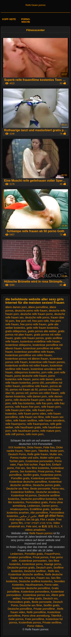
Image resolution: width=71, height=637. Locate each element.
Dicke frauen (34, 447)
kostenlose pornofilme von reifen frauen (28, 355)
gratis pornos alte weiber (42, 331)
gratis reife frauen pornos (29, 338)
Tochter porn (16, 461)
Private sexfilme (51, 622)
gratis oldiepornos (15, 331)
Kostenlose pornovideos (45, 478)
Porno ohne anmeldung (36, 615)
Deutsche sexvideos (47, 492)
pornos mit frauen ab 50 (24, 389)
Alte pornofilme (39, 512)
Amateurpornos (19, 509)
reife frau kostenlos (23, 403)
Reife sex (53, 571)
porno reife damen (43, 379)
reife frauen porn (51, 406)
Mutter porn (57, 450)
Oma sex (29, 577)
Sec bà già (32, 519)
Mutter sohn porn (50, 457)
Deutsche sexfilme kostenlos (35, 581)
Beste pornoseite (40, 488)
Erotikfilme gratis (39, 509)
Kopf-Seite (9, 19)
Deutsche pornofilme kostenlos (39, 498)
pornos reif (22, 393)
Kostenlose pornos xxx (36, 595)
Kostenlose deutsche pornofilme (28, 481)
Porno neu (58, 488)
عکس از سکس (28, 516)
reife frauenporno (15, 423)
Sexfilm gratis (31, 474)
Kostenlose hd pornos (24, 495)
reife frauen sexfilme (25, 420)
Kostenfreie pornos (30, 622)
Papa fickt (45, 464)
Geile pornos (16, 619)
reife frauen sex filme (31, 417)
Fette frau (49, 447)
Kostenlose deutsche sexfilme (25, 574)
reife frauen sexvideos (51, 420)
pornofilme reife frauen (35, 386)
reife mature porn (50, 430)
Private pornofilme (45, 608)
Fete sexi (31, 526)
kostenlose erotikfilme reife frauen (40, 341)
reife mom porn (35, 434)
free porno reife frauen (33, 324)
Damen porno (49, 505)
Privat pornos (45, 471)
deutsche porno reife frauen (31, 310)
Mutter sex (56, 454)
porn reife (47, 372)
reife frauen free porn (27, 406)
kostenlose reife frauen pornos (47, 362)
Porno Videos (35, 625)
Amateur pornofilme (19, 557)
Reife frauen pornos (35, 5)
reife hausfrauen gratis (27, 427)
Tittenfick (43, 450)
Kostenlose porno (51, 474)
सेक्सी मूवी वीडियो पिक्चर (50, 516)
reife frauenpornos (38, 423)
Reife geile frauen (37, 454)
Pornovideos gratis (37, 502)
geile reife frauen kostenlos (42, 327)
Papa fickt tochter (27, 464)
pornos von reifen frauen (44, 393)
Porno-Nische (25, 20)
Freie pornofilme (34, 619)
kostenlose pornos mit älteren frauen (26, 358)
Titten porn (30, 450)
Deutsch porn (44, 567)
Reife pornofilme (36, 612)
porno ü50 (38, 382)
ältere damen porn (16, 307)
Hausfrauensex (34, 584)
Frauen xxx (43, 577)
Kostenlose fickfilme (22, 492)
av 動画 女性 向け (48, 526)
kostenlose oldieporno (18, 344)
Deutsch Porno (17, 454)
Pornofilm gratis (20, 478)
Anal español (17, 519)
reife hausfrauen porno (25, 430)
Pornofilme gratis (32, 598)
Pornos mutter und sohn (24, 457)
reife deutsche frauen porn (29, 399)
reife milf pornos (14, 434)
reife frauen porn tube (18, 410)
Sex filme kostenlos (37, 467)
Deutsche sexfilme (35, 571)
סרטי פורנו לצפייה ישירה (38, 522)
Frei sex (20, 467)
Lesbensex (33, 505)
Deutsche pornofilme (20, 608)
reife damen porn (37, 396)
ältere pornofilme (38, 307)
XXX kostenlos (17, 447)
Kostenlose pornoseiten (39, 461)
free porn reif (23, 320)
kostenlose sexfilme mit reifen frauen (26, 365)
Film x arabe (47, 519)
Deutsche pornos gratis (46, 485)
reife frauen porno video (32, 413)
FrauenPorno (52, 553)
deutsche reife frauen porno (36, 314)
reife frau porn (44, 403)
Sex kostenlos (28, 471)
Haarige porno (52, 564)
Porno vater (51, 584)
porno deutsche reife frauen (30, 375)
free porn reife (40, 320)
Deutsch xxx (50, 598)
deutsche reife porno (37, 317)
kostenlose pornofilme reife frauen (34, 351)
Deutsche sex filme (17, 488)
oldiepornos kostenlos (27, 372)
